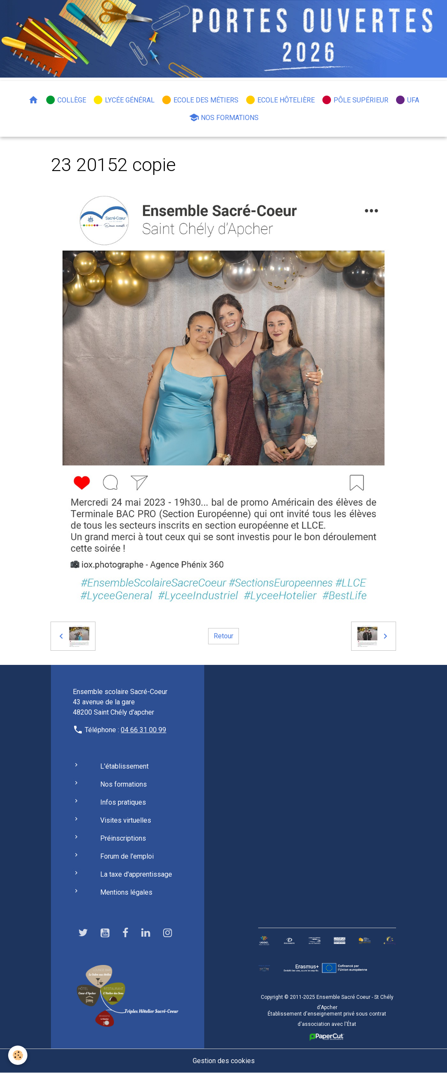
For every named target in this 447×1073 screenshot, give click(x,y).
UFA (407, 100)
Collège (65, 100)
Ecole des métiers (199, 100)
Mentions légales (126, 892)
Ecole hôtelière (280, 100)
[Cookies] (18, 1055)
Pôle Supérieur (355, 100)
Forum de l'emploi (127, 856)
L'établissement (124, 766)
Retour (223, 636)
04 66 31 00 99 (143, 730)
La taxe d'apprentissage (136, 874)
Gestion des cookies (224, 1061)
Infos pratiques (123, 802)
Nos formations (224, 117)
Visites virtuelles (125, 820)
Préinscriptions (123, 838)
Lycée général (124, 100)
